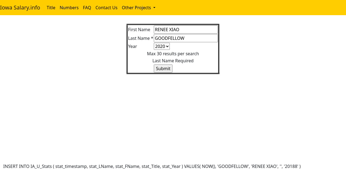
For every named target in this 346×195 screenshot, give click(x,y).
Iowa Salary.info (20, 7)
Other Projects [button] (137, 8)
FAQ (87, 8)
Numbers (69, 8)
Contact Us (106, 8)
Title (51, 8)
